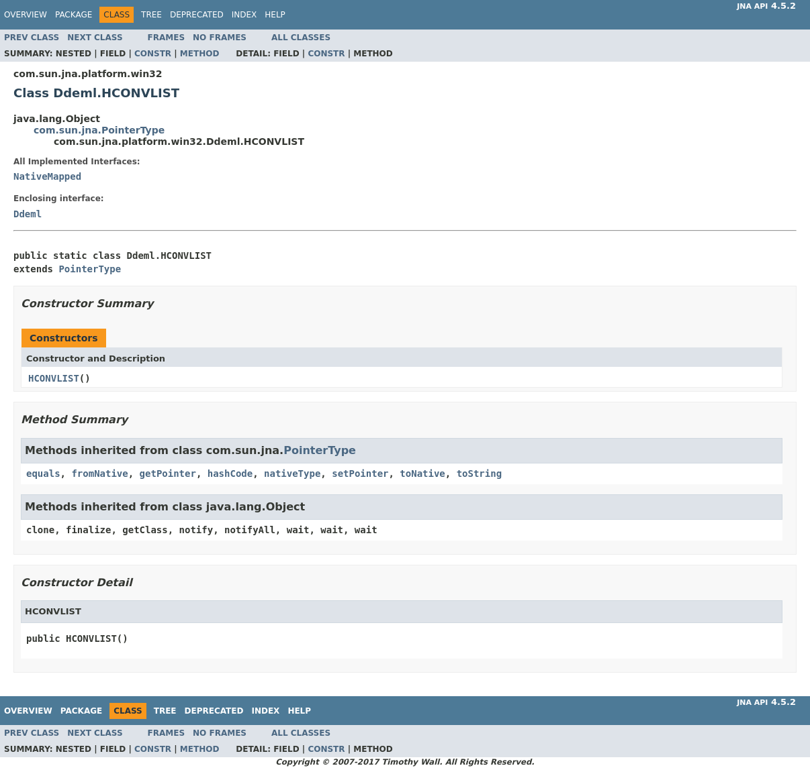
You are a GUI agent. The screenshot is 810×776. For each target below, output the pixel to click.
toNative (422, 473)
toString (479, 473)
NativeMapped (47, 176)
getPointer (168, 473)
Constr (152, 53)
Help (275, 14)
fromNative (99, 473)
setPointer (360, 473)
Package (73, 14)
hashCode (230, 473)
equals (43, 473)
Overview (25, 14)
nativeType (292, 473)
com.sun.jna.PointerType (99, 130)
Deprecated (197, 14)
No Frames (219, 37)
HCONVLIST (53, 378)
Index (244, 14)
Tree (151, 14)
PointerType (89, 269)
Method (200, 53)
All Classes (300, 37)
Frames (166, 37)
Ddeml (27, 214)
